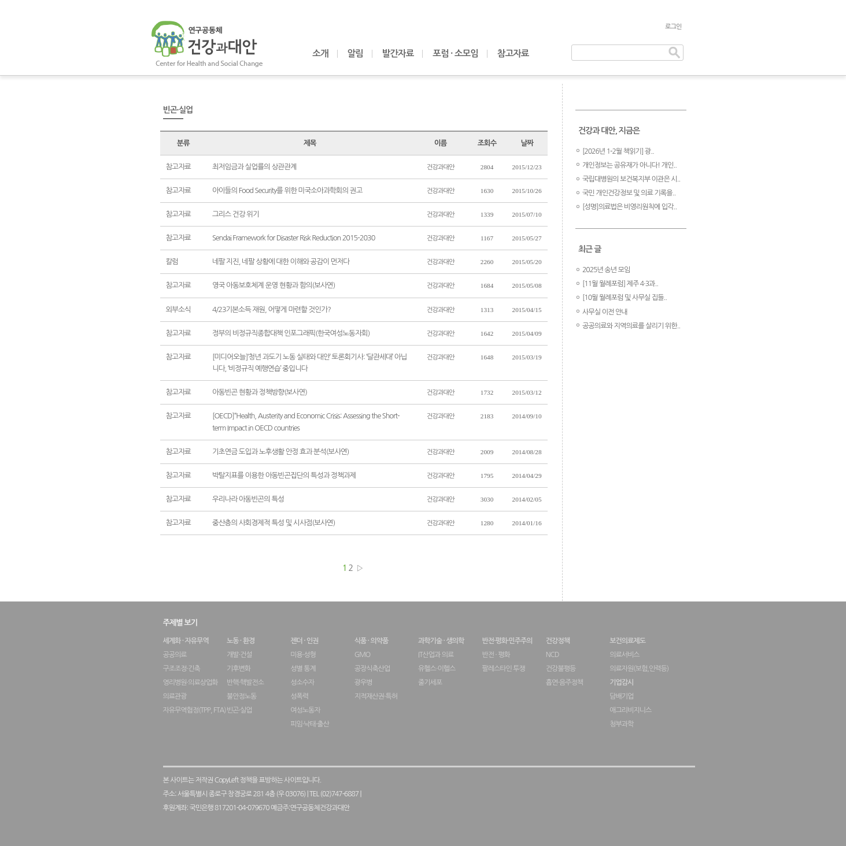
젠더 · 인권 (304, 640)
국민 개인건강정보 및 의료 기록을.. (628, 193)
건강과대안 (441, 167)
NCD (552, 654)
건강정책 (558, 640)
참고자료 (513, 53)
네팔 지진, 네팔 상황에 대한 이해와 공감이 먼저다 (280, 261)
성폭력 (299, 696)
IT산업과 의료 (435, 654)
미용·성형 (303, 654)
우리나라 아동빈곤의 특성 (248, 499)
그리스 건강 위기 (235, 214)
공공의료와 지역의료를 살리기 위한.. (631, 325)
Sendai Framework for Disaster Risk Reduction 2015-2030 (293, 238)
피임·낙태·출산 (309, 724)
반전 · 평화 (495, 654)
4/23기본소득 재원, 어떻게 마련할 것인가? (271, 309)
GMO (362, 654)
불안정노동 (241, 696)
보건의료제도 (627, 640)
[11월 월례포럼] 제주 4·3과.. (620, 283)
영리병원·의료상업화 (190, 682)
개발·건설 (239, 654)
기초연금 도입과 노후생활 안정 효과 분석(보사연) (280, 451)
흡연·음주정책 (564, 682)
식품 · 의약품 (371, 640)
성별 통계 (302, 668)
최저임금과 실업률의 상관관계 (254, 166)
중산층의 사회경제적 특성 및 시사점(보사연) (273, 522)
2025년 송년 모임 (606, 269)
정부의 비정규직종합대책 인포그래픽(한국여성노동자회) (291, 333)
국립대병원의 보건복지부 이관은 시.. (631, 179)
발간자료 (398, 53)
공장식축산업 (372, 668)
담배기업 (621, 696)
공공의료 (175, 654)
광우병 (363, 682)
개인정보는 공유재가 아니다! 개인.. (629, 165)
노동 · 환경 (240, 640)
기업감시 (621, 682)
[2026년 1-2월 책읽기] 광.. (618, 151)
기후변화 (238, 668)
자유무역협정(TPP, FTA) (194, 710)
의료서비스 (624, 654)
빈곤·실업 (239, 710)
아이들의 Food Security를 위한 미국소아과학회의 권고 (287, 190)
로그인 (673, 26)
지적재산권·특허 (375, 696)
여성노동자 (305, 710)
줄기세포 (430, 682)
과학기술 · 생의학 (441, 640)
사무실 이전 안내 (604, 312)
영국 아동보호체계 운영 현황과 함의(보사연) (273, 285)
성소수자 (302, 682)
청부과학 (621, 724)
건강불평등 (560, 668)
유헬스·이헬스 (436, 668)
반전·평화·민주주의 (507, 640)
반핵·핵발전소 (245, 682)
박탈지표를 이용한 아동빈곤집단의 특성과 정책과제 (284, 475)
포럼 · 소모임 (455, 53)
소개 (320, 53)
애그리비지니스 (630, 710)
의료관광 (175, 696)
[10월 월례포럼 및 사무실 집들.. (624, 297)
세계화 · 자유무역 (186, 640)
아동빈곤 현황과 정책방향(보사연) (259, 392)
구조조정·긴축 (181, 668)
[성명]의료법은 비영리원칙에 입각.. (629, 206)
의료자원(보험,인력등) (638, 668)
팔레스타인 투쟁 (503, 668)
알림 (355, 53)
